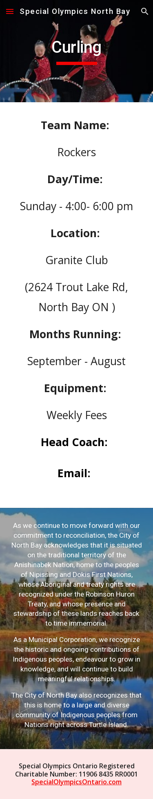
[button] (10, 11)
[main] (77, 51)
